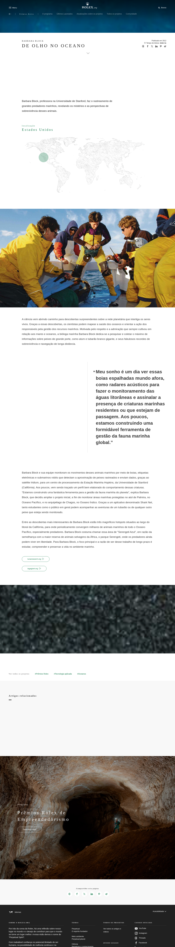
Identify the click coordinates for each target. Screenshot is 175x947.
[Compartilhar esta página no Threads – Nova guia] (69, 894)
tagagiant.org (34, 569)
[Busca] (161, 7)
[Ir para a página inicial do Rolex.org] (87, 5)
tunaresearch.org (36, 559)
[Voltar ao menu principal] (10, 14)
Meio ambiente (83, 941)
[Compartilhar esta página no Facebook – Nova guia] (76, 894)
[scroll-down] (87, 50)
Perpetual (83, 933)
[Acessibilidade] (159, 913)
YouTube (140, 932)
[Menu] (12, 7)
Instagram (141, 937)
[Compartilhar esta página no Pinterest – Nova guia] (99, 894)
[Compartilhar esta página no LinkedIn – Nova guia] (92, 894)
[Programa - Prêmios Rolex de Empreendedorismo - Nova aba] (30, 830)
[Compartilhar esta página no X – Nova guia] (84, 894)
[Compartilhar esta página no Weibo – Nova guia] (107, 894)
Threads (140, 941)
